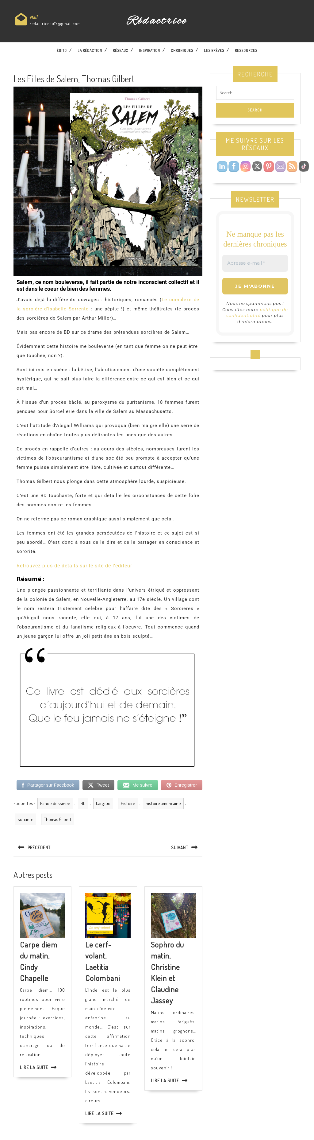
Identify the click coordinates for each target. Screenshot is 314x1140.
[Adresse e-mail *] (255, 263)
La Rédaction (90, 50)
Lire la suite (34, 1067)
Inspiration (149, 50)
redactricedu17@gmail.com (55, 23)
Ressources (246, 50)
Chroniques (182, 50)
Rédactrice (157, 21)
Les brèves (214, 50)
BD (83, 803)
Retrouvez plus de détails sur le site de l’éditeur (74, 566)
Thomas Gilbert (57, 819)
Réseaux (120, 50)
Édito (62, 50)
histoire (128, 803)
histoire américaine (163, 803)
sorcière (25, 819)
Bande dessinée (55, 803)
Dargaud (103, 803)
